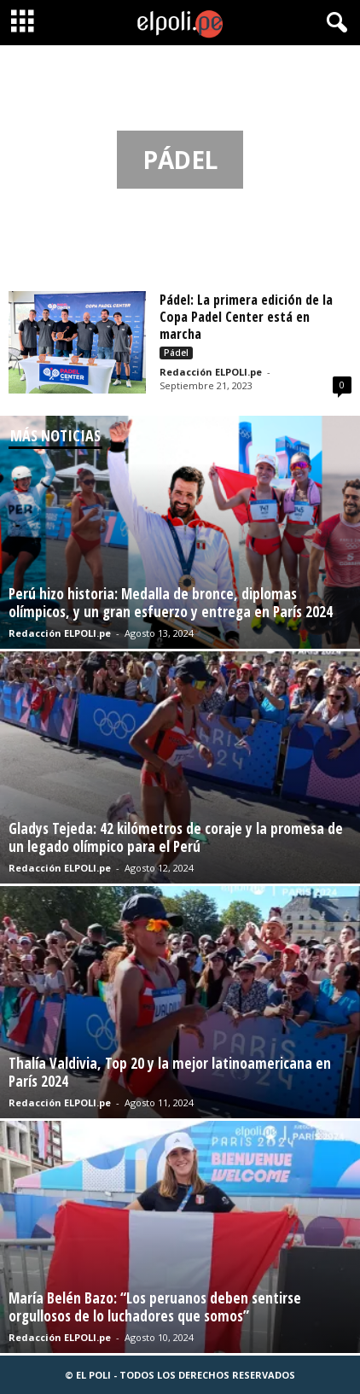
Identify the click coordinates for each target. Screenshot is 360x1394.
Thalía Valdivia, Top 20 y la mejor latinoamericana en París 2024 (170, 1072)
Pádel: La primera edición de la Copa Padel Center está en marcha (246, 316)
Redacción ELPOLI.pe (211, 371)
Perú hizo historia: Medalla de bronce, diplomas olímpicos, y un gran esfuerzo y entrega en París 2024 (171, 602)
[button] (333, 23)
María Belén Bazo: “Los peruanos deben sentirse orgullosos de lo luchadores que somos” (155, 1307)
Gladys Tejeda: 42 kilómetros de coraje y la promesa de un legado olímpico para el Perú (176, 837)
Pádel (176, 353)
